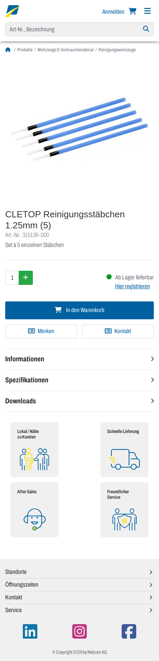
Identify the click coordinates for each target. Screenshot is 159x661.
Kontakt (118, 331)
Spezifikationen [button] (26, 380)
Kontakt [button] (13, 597)
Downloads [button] (20, 401)
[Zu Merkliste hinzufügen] (41, 331)
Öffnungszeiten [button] (21, 584)
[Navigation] (147, 11)
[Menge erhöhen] (26, 278)
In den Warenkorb (79, 310)
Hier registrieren (132, 286)
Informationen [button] (24, 359)
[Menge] (12, 278)
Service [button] (13, 610)
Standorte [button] (16, 571)
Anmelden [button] (113, 11)
